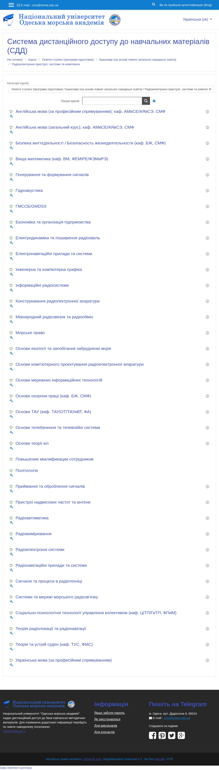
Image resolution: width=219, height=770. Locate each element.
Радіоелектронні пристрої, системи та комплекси (46, 64)
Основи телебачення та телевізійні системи (58, 427)
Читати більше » (14, 731)
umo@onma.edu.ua (45, 5)
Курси (32, 59)
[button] (154, 4)
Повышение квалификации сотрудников (54, 459)
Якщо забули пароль (109, 713)
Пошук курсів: (71, 101)
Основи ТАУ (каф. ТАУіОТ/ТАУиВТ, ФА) (53, 411)
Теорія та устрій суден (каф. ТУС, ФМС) (54, 644)
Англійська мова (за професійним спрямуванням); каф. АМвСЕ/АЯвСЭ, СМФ (90, 111)
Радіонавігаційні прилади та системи (51, 565)
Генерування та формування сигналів (52, 174)
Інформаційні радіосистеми (42, 285)
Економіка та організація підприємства (53, 222)
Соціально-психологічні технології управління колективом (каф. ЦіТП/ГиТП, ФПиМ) (96, 612)
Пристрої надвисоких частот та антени (53, 502)
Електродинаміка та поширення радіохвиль (58, 237)
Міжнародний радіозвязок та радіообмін (54, 316)
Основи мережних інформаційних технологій (59, 380)
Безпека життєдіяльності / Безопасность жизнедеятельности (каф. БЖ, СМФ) (91, 143)
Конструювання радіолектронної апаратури (58, 301)
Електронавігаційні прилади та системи (54, 253)
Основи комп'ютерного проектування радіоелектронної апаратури (80, 364)
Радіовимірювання (33, 533)
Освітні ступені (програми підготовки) (68, 59)
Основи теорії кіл (32, 443)
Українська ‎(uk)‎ (196, 19)
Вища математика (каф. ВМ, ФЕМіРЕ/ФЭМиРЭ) (62, 158)
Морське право (30, 332)
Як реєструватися (107, 719)
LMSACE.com (92, 759)
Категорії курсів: (18, 83)
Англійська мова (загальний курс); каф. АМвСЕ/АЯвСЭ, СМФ (75, 127)
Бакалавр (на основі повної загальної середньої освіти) (137, 59)
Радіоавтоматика (32, 518)
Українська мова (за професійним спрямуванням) (64, 660)
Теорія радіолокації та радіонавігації (51, 628)
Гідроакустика (29, 190)
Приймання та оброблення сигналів (50, 486)
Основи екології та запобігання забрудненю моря (63, 348)
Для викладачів (105, 725)
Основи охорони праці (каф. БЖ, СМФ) (53, 396)
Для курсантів (104, 732)
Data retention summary (16, 767)
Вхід (208, 5)
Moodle (160, 759)
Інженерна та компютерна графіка (49, 269)
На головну (15, 59)
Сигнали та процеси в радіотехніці (49, 581)
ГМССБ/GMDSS (31, 206)
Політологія (27, 470)
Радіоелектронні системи (40, 549)
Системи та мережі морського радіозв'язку (57, 597)
